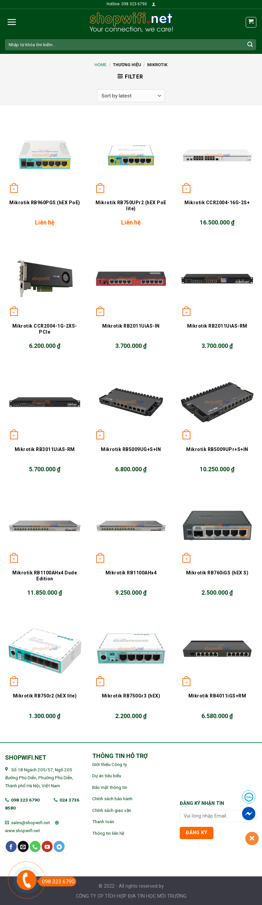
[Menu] (11, 22)
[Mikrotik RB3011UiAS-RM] (45, 402)
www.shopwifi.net (22, 830)
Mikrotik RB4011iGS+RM (217, 695)
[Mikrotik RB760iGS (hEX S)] (217, 525)
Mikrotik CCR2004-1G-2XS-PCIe (44, 329)
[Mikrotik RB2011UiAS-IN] (131, 278)
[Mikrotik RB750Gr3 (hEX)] (131, 648)
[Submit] (250, 44)
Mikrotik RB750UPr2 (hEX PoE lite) (131, 205)
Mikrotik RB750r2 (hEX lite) (45, 695)
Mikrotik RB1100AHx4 (131, 572)
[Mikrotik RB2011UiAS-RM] (217, 278)
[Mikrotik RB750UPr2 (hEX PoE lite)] (131, 155)
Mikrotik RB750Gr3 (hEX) (131, 695)
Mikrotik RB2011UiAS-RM (217, 326)
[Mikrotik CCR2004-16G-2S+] (217, 155)
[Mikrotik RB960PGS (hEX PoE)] (45, 155)
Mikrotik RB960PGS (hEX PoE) (44, 202)
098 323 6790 (25, 800)
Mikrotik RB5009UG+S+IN (131, 449)
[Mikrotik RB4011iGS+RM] (217, 648)
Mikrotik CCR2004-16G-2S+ (217, 202)
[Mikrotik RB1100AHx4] (131, 525)
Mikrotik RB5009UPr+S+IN (217, 449)
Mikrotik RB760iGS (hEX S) (217, 572)
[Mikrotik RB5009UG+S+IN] (131, 402)
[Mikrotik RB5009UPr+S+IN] (217, 402)
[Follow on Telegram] (59, 846)
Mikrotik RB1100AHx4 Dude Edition (44, 575)
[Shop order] (130, 95)
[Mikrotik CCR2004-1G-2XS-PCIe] (45, 278)
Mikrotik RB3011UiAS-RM (45, 449)
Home (101, 64)
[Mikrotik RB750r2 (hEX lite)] (45, 648)
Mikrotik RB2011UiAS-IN (131, 326)
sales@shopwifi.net (30, 822)
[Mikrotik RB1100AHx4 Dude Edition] (45, 525)
